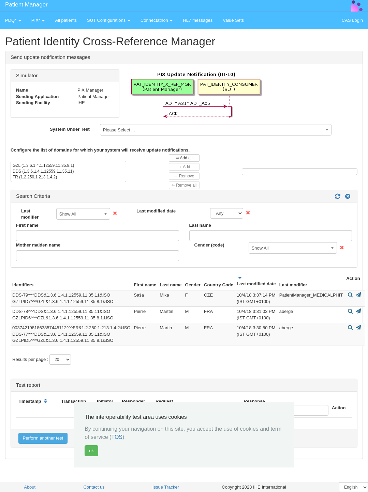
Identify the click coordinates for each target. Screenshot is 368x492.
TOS (116, 437)
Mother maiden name (38, 245)
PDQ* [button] (13, 20)
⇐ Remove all (184, 185)
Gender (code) (209, 245)
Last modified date (156, 210)
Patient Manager (26, 4)
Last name (200, 225)
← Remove (184, 176)
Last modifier (30, 214)
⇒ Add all (184, 158)
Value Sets (233, 20)
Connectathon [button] (157, 20)
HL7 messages (197, 20)
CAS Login (352, 20)
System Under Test (70, 129)
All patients (66, 20)
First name (27, 225)
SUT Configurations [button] (108, 20)
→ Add (184, 166)
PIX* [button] (38, 20)
